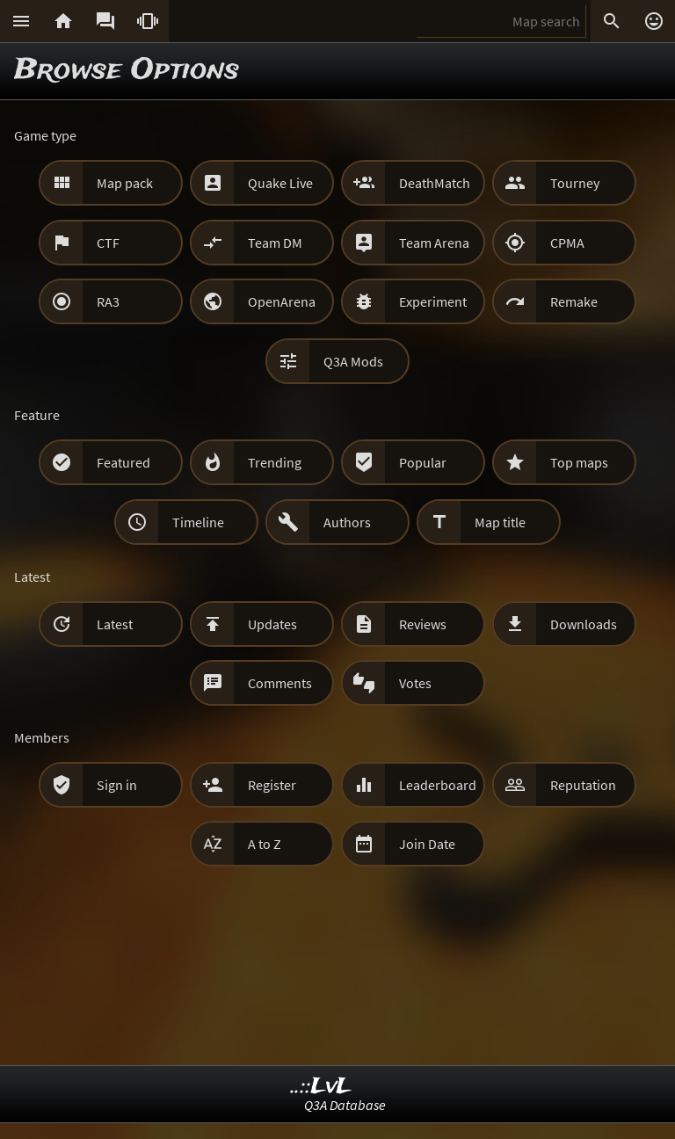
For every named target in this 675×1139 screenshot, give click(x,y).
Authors (347, 522)
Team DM (275, 242)
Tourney (574, 183)
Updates (272, 624)
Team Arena (434, 242)
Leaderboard (437, 785)
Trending (274, 462)
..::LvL (321, 1086)
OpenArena (282, 301)
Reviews (422, 624)
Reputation (583, 785)
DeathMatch (434, 183)
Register (272, 785)
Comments (280, 683)
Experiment (433, 301)
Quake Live (280, 183)
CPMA (567, 242)
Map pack (125, 183)
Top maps (579, 462)
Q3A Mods (353, 361)
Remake (574, 301)
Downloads (583, 624)
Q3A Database (345, 1105)
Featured (123, 462)
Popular (422, 462)
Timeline (198, 522)
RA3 (108, 301)
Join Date (427, 843)
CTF (108, 242)
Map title (500, 522)
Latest (115, 624)
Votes (415, 683)
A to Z (264, 843)
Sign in (117, 785)
